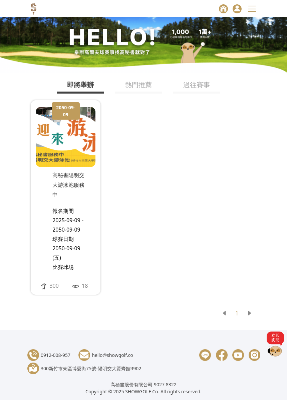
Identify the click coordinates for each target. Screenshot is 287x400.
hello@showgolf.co (112, 355)
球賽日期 (63, 239)
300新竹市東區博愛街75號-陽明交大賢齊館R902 (91, 368)
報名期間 (63, 211)
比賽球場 (63, 267)
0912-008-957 (55, 355)
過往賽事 (196, 84)
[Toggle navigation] (253, 9)
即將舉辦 (80, 84)
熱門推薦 (138, 84)
